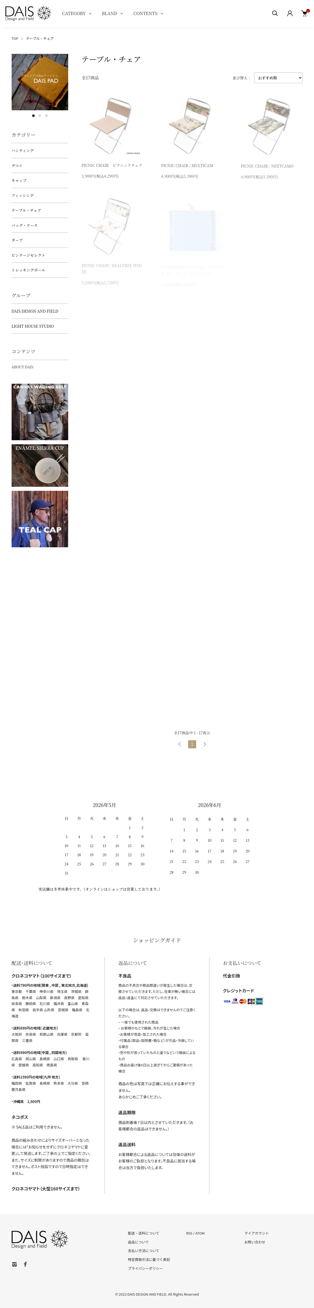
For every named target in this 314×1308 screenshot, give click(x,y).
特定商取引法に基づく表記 (149, 1259)
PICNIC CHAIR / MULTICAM (187, 166)
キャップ (19, 180)
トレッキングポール (28, 270)
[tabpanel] (40, 82)
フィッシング (23, 195)
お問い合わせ (254, 1241)
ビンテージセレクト (28, 255)
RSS (189, 1233)
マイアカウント (256, 1233)
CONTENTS (145, 13)
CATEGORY (74, 13)
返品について (138, 1241)
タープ (17, 240)
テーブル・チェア (40, 38)
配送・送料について (144, 1233)
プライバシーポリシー (145, 1268)
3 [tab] (46, 115)
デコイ (17, 165)
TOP (15, 38)
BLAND (109, 13)
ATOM (200, 1233)
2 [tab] (40, 115)
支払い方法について (144, 1250)
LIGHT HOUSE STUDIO (33, 326)
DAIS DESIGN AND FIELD (35, 311)
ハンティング (23, 150)
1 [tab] (33, 115)
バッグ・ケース (25, 225)
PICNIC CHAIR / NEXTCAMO (267, 167)
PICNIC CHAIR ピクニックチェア (112, 166)
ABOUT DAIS (22, 366)
